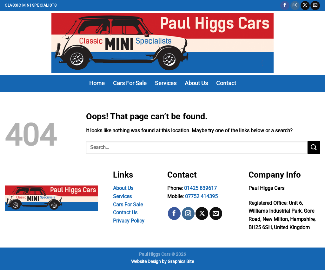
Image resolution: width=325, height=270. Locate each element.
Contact (226, 83)
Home (97, 83)
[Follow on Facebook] (284, 5)
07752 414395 (201, 196)
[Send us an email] (315, 5)
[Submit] (314, 147)
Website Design (146, 261)
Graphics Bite (181, 261)
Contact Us (125, 213)
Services (165, 83)
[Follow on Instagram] (295, 5)
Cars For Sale (130, 83)
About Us (196, 83)
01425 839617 (200, 188)
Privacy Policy (128, 221)
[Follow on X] (305, 5)
